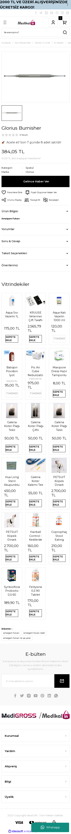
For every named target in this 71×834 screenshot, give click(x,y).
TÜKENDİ (59, 338)
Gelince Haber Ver (36, 181)
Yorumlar (8, 229)
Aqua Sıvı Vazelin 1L (12, 314)
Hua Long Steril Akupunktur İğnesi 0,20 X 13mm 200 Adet (12, 481)
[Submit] (61, 681)
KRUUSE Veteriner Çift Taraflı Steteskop (35, 316)
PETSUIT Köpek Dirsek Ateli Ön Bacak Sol (59, 481)
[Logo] (26, 22)
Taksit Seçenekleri (14, 253)
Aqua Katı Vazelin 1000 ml (59, 316)
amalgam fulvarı (11, 633)
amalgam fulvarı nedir (34, 633)
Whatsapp (50, 827)
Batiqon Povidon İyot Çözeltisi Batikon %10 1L (12, 371)
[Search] (35, 32)
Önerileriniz (10, 265)
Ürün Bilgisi (10, 211)
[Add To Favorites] (12, 192)
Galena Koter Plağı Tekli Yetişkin (59, 426)
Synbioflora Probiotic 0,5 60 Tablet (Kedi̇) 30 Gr (12, 591)
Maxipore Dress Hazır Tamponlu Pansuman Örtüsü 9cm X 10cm (59, 371)
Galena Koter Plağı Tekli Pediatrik (12, 426)
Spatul (30, 167)
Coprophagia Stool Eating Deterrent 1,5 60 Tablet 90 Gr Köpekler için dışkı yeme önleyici (59, 536)
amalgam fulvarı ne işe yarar (17, 638)
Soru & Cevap (11, 241)
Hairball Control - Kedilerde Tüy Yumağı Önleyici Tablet (35, 536)
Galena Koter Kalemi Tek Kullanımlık (35, 481)
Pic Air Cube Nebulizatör (35, 371)
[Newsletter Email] (35, 681)
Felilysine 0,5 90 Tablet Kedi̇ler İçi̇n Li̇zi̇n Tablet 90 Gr (35, 591)
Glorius (30, 172)
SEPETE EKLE (11, 339)
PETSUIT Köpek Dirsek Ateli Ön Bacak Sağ (12, 536)
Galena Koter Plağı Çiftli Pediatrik (35, 426)
